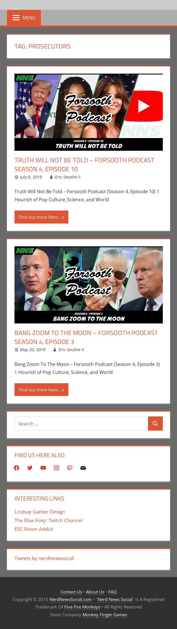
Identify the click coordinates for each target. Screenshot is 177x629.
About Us (95, 592)
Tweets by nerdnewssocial (44, 558)
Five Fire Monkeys (82, 607)
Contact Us (71, 592)
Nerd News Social (115, 599)
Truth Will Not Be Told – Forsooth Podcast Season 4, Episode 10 (84, 164)
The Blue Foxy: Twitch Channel (48, 520)
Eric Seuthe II (68, 177)
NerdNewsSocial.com (71, 599)
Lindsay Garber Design (39, 511)
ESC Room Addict (33, 529)
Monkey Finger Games (105, 614)
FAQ (112, 592)
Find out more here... (40, 217)
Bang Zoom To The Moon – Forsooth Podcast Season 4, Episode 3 (86, 337)
